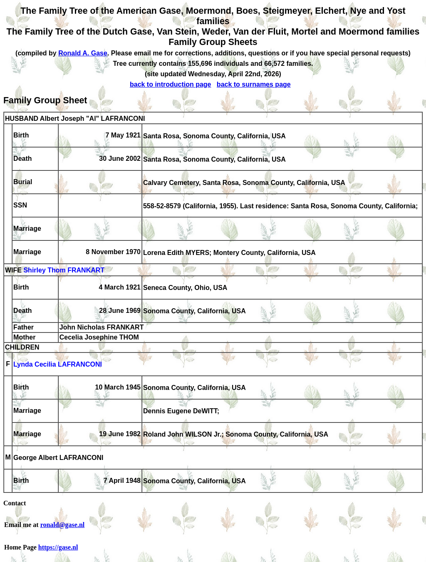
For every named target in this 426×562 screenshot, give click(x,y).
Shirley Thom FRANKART (63, 270)
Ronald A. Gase (82, 53)
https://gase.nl (58, 547)
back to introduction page (170, 84)
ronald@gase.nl (62, 524)
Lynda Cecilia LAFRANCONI (57, 364)
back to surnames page (254, 84)
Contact (14, 503)
